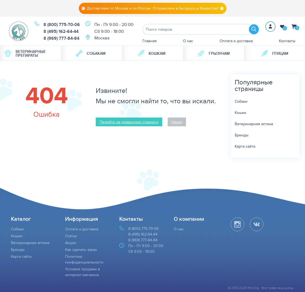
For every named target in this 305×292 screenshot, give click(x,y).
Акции (70, 242)
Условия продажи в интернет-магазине (82, 271)
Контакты (287, 41)
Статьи (71, 236)
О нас (188, 41)
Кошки (240, 112)
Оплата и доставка (236, 41)
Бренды (241, 135)
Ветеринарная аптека (254, 124)
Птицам (274, 53)
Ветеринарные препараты (25, 53)
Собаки (241, 101)
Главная (150, 41)
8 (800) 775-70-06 (61, 24)
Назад (177, 122)
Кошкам (151, 53)
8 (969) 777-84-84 (61, 38)
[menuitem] (30, 53)
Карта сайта (245, 146)
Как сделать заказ (81, 249)
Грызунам (213, 53)
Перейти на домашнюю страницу (129, 122)
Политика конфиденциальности (84, 259)
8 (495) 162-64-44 (61, 31)
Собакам (90, 53)
